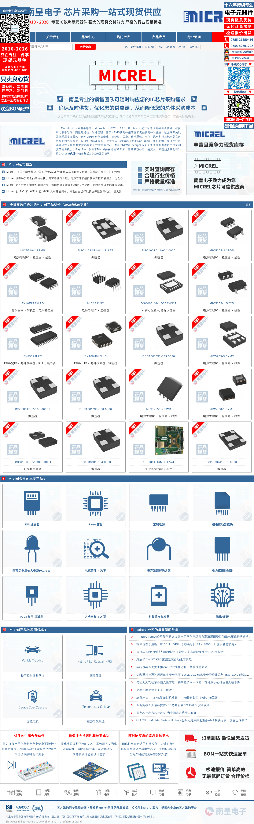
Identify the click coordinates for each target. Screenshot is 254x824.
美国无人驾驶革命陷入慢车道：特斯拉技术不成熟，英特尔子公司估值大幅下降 (188, 682)
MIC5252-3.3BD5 (222, 250)
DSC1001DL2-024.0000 (159, 250)
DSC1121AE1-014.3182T (95, 250)
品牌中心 (88, 37)
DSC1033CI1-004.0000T (95, 462)
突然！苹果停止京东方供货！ (155, 690)
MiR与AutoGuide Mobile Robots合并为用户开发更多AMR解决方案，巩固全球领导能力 (194, 720)
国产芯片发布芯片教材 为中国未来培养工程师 (166, 712)
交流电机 (33, 721)
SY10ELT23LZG (32, 303)
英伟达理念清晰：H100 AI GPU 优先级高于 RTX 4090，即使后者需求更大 (187, 644)
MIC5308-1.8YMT (221, 409)
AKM (160, 46)
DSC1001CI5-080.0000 (95, 409)
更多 (248, 204)
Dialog (150, 46)
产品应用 (159, 37)
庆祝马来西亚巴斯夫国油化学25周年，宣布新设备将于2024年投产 (180, 651)
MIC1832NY (95, 303)
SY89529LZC (32, 356)
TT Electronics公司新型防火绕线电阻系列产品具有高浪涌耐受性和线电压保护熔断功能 (194, 636)
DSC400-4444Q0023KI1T (159, 303)
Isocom (170, 46)
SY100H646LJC (96, 356)
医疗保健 (96, 675)
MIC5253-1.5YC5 (222, 303)
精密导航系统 (96, 721)
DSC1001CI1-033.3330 (158, 356)
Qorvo (182, 46)
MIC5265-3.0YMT (221, 356)
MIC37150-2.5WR (158, 409)
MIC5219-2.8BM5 (33, 250)
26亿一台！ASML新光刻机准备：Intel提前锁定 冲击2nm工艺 (177, 697)
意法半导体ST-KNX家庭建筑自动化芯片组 (164, 659)
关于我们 (53, 37)
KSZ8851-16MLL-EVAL (159, 462)
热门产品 (123, 37)
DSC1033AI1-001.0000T (222, 462)
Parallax (193, 46)
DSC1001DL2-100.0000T (32, 409)
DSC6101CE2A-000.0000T (33, 462)
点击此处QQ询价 (242, 51)
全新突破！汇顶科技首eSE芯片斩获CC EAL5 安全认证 (173, 705)
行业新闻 (194, 37)
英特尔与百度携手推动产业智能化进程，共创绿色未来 (171, 667)
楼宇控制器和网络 (33, 675)
